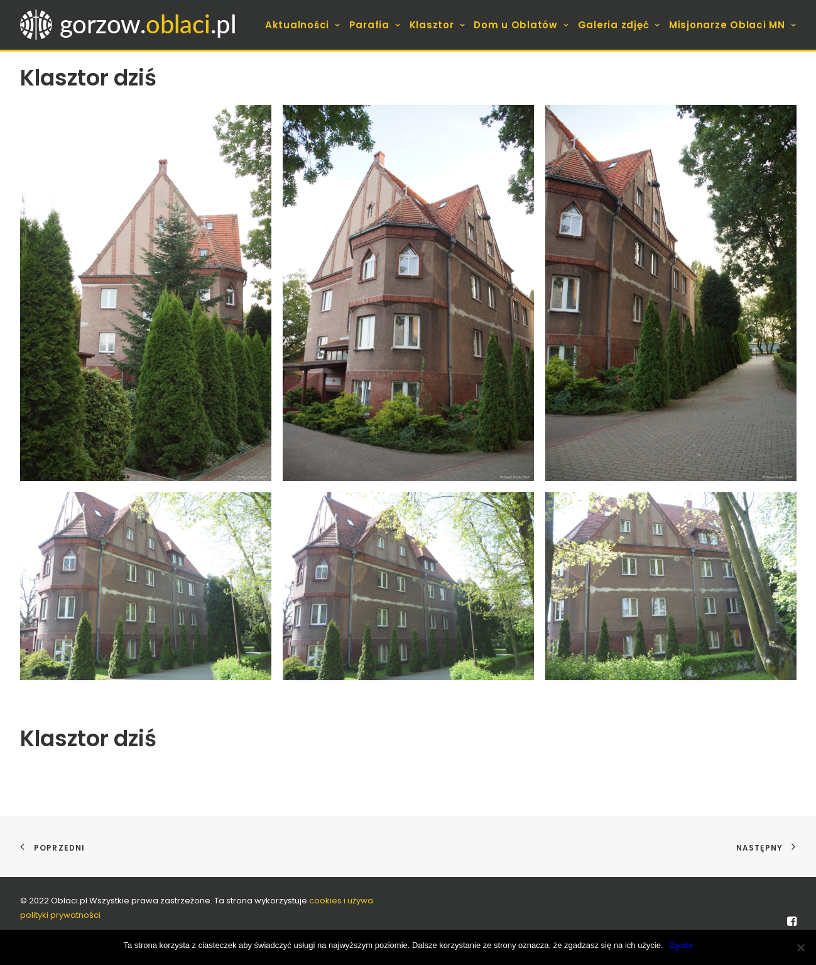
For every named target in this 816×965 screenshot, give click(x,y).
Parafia (375, 24)
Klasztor (437, 24)
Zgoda (681, 945)
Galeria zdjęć (619, 24)
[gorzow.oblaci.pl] (129, 24)
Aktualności (302, 24)
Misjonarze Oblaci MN (733, 24)
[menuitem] (304, 25)
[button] (145, 293)
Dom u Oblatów (521, 24)
